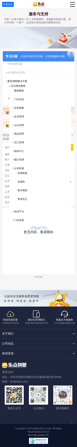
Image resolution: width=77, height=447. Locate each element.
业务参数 (19, 108)
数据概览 (19, 90)
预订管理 (19, 159)
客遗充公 (22, 199)
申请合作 (8, 4)
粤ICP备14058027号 (38, 435)
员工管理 (19, 142)
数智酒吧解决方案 (17, 81)
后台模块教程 (18, 86)
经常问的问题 (15, 63)
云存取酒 (19, 168)
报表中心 (19, 151)
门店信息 (19, 99)
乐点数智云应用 (16, 72)
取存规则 (22, 190)
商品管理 (19, 133)
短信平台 (19, 211)
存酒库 (21, 181)
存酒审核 (22, 173)
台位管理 (19, 125)
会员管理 (19, 116)
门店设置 (19, 220)
